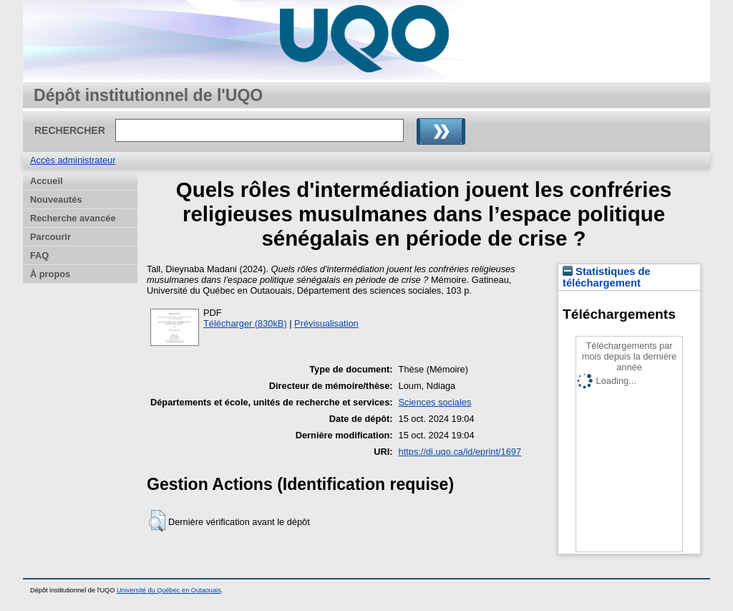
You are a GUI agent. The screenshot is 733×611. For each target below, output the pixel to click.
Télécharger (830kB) (245, 323)
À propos (50, 274)
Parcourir (50, 236)
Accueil (46, 180)
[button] (157, 520)
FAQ (39, 255)
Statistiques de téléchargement (607, 277)
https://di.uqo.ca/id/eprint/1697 (460, 451)
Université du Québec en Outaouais (169, 590)
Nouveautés (56, 199)
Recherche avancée (73, 218)
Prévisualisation (326, 323)
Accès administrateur (72, 160)
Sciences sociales (435, 402)
